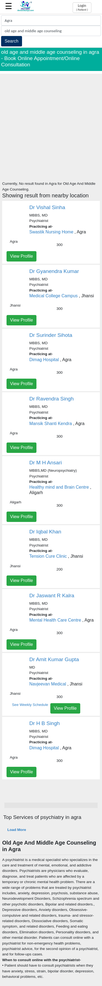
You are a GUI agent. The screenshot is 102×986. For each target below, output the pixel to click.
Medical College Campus (53, 295)
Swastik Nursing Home (51, 232)
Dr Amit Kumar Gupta (54, 659)
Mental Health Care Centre (55, 620)
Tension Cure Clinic (48, 556)
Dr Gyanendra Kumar (54, 271)
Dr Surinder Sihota (50, 335)
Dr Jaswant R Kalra (51, 595)
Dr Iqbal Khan (45, 531)
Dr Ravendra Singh (51, 399)
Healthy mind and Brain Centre (59, 487)
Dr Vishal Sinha (47, 207)
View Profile (21, 256)
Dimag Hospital (44, 359)
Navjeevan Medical (47, 684)
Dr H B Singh (44, 723)
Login (82, 7)
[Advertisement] (51, 125)
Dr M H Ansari (45, 462)
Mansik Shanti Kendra (50, 423)
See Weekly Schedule (30, 705)
